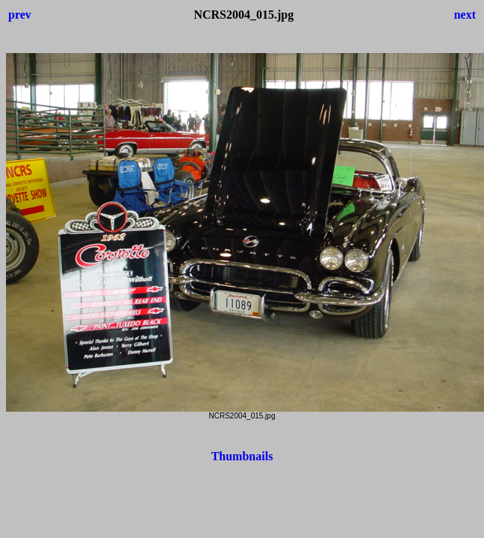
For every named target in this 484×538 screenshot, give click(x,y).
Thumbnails (242, 456)
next (465, 14)
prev (19, 14)
